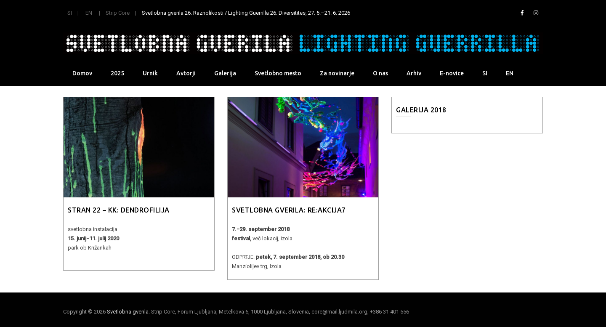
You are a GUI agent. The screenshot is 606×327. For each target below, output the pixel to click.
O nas (380, 73)
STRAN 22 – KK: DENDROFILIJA (119, 210)
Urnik (150, 73)
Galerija (225, 73)
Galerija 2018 (421, 110)
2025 (117, 73)
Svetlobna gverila (128, 311)
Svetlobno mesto (278, 73)
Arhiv (414, 73)
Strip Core (118, 13)
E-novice (452, 73)
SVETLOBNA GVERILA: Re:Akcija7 (289, 210)
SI (69, 13)
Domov (82, 73)
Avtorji (186, 73)
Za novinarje (337, 73)
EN (88, 13)
